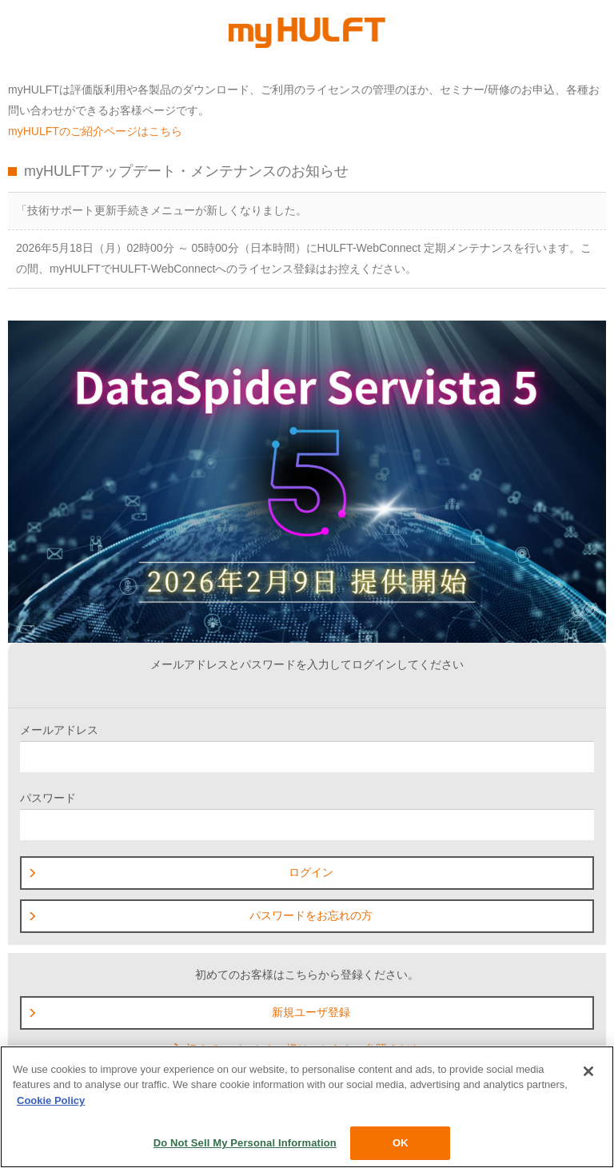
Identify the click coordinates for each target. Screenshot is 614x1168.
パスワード (307, 815)
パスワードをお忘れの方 (200, 915)
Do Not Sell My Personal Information (245, 1143)
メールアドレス (307, 748)
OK (401, 1143)
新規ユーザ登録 (188, 1012)
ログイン (180, 872)
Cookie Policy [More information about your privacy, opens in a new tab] (51, 1100)
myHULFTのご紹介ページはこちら (95, 131)
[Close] (588, 1071)
